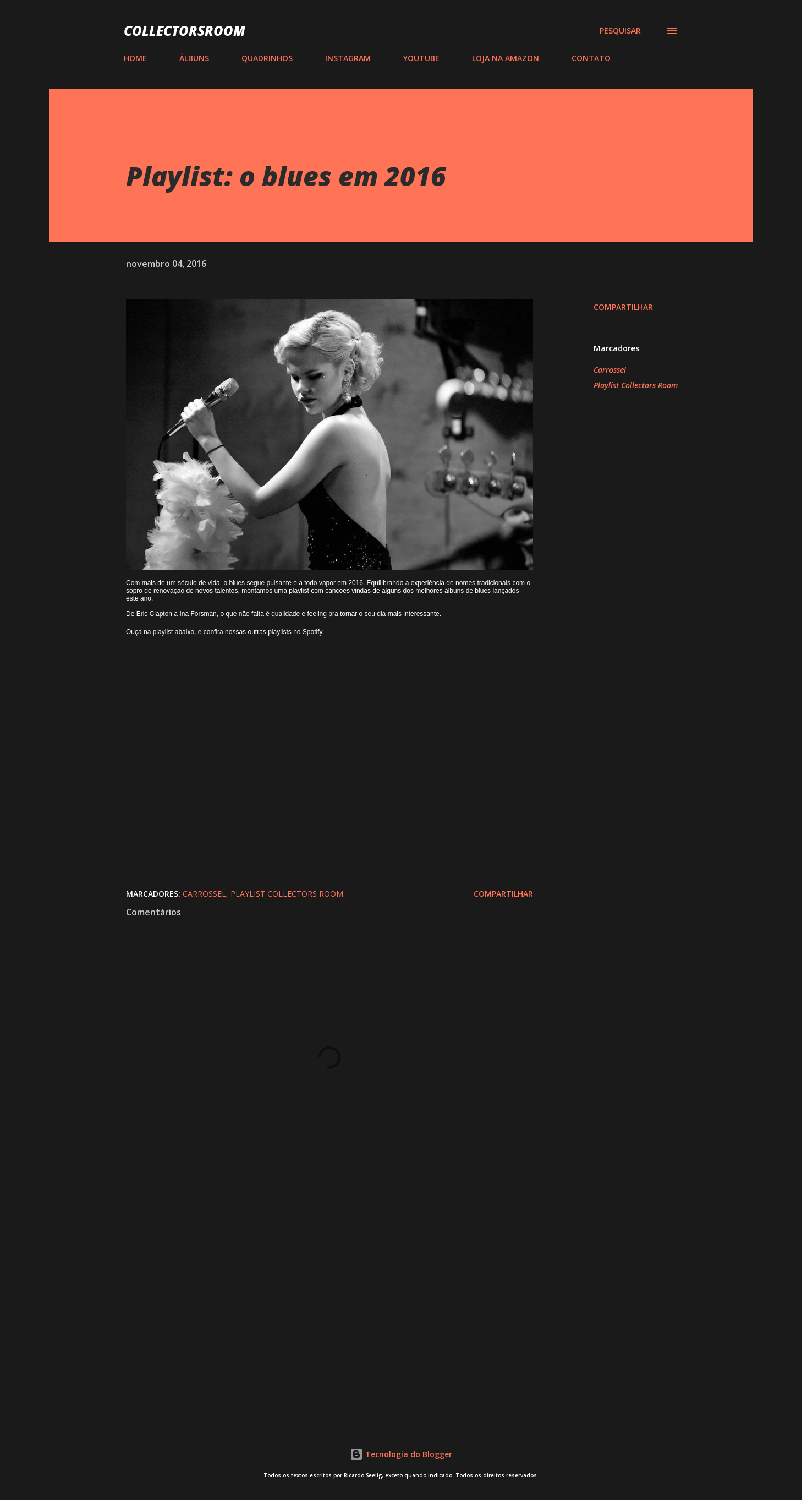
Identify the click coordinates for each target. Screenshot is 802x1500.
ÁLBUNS (194, 58)
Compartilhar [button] (623, 307)
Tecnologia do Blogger (401, 1454)
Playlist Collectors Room (636, 385)
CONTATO (591, 58)
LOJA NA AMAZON (505, 58)
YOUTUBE (421, 58)
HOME (135, 58)
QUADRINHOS (267, 58)
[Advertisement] (312, 1281)
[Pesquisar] (620, 30)
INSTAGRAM (348, 58)
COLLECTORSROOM (184, 30)
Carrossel (610, 369)
